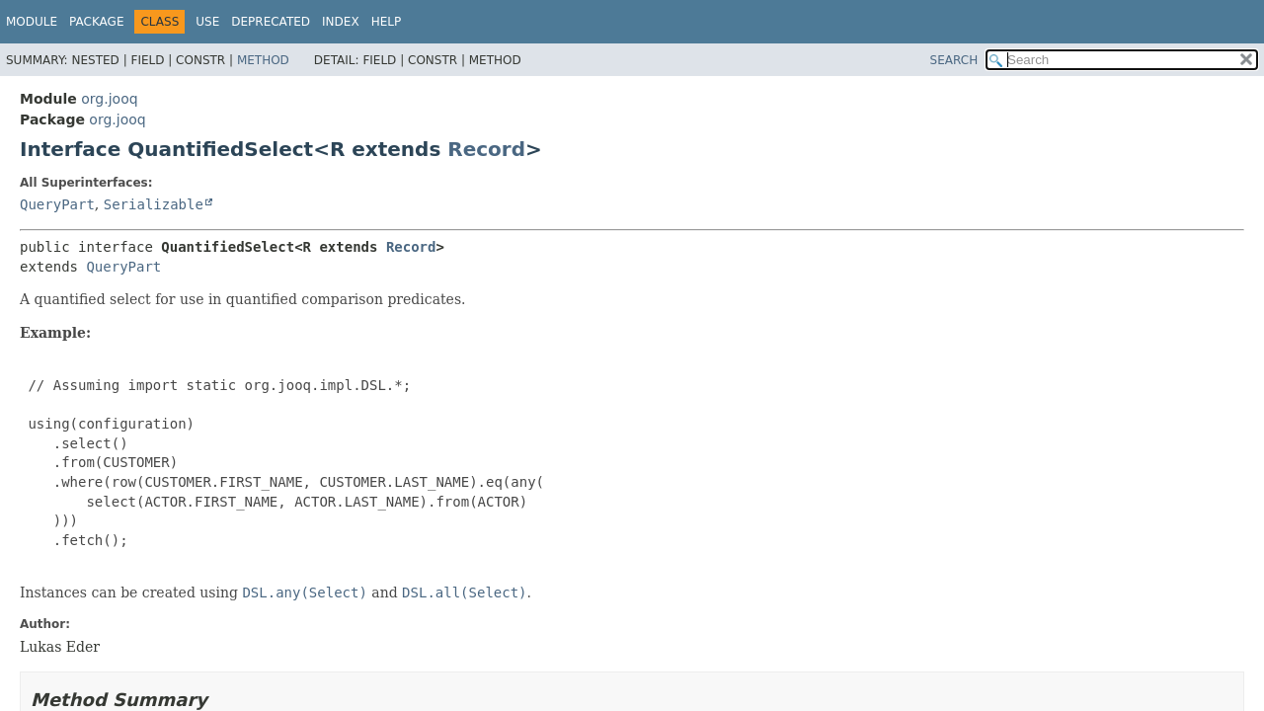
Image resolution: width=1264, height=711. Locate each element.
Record (486, 149)
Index (340, 22)
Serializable (153, 204)
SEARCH (954, 60)
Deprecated (270, 22)
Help (386, 22)
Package (96, 22)
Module (31, 22)
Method (263, 60)
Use (207, 22)
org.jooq (109, 99)
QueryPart (57, 204)
